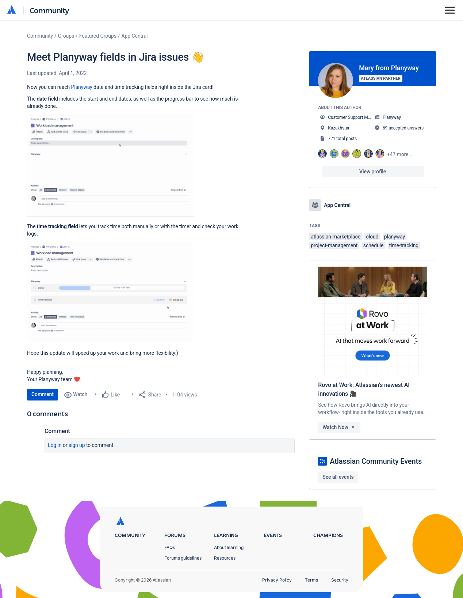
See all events (337, 477)
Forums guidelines (183, 558)
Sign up (77, 445)
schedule (373, 245)
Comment (42, 394)
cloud (372, 237)
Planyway (81, 87)
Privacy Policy (277, 580)
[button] (110, 165)
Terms (311, 580)
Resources (225, 558)
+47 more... (400, 154)
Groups (66, 36)
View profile (372, 171)
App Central (135, 36)
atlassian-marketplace (335, 237)
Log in (55, 445)
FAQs (169, 547)
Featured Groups (97, 36)
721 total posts (342, 138)
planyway (394, 237)
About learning (229, 547)
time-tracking (404, 245)
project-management (334, 245)
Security (339, 580)
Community (49, 10)
